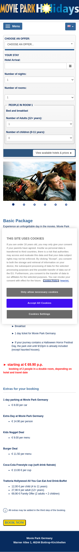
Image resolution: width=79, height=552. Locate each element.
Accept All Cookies (39, 303)
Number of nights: (15, 74)
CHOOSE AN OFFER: (17, 38)
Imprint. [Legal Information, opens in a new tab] (64, 280)
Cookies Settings (39, 314)
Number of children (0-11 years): (25, 132)
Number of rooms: (16, 87)
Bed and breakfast (17, 110)
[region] (39, 276)
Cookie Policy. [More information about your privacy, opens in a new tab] (51, 280)
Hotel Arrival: (12, 60)
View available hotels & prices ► (54, 152)
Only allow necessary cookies (39, 292)
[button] (70, 26)
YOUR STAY (12, 55)
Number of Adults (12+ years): (24, 118)
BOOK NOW (14, 522)
